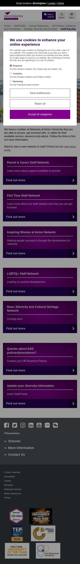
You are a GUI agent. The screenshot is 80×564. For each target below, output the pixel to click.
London (52, 3)
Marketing (18, 81)
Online (60, 3)
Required (17, 65)
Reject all (40, 103)
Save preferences (40, 93)
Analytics (17, 73)
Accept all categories (40, 114)
